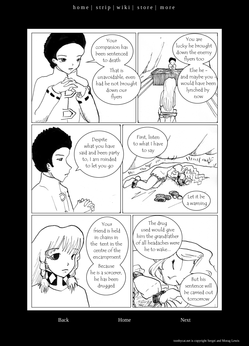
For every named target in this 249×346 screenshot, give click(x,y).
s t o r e (144, 7)
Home (124, 320)
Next (186, 320)
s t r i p (103, 7)
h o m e (81, 7)
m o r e (167, 7)
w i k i (123, 7)
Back (63, 320)
